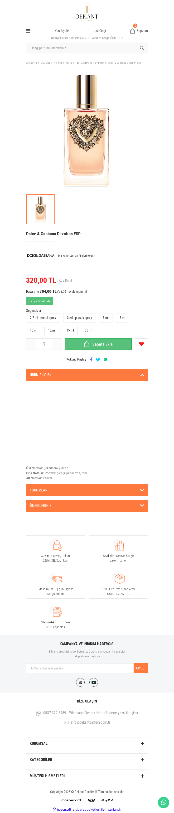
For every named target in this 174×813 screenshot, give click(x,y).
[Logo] (87, 13)
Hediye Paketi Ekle (39, 301)
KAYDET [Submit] (140, 668)
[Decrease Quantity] (31, 344)
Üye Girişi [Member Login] (100, 31)
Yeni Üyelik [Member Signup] (62, 31)
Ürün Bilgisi (40, 375)
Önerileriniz (41, 505)
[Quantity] (44, 344)
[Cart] (139, 31)
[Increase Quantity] (57, 344)
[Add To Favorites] (141, 344)
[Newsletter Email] (87, 668)
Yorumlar (38, 490)
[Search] (87, 48)
